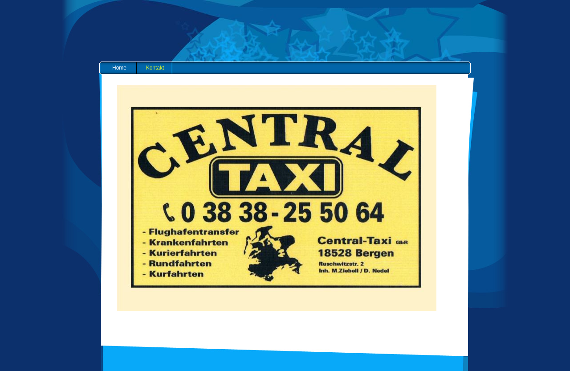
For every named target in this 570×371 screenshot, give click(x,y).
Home (119, 68)
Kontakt (155, 68)
